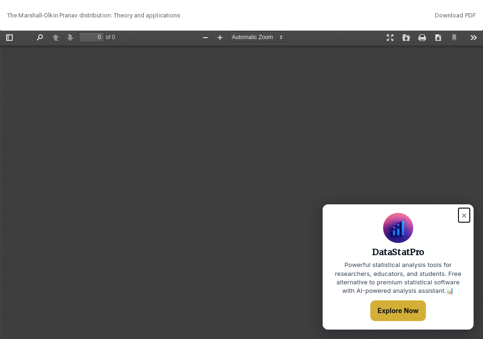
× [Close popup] (464, 215)
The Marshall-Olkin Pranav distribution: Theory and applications (93, 15)
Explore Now (398, 311)
